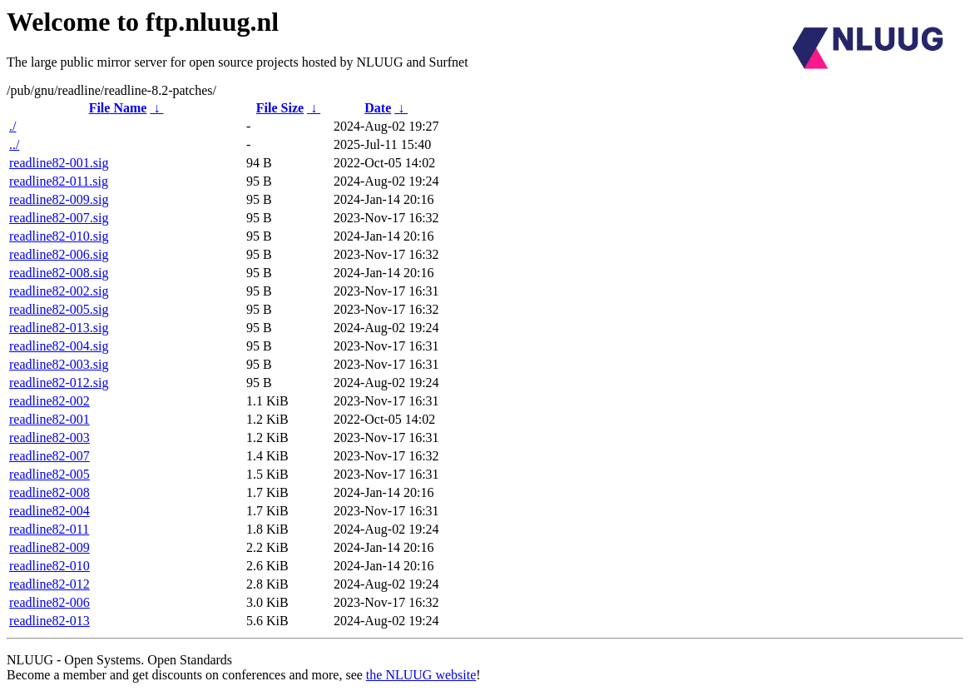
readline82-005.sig (59, 309)
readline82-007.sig (59, 218)
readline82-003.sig (59, 364)
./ (12, 126)
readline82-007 (49, 456)
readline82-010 (49, 566)
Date (377, 108)
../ (14, 144)
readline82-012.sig (59, 382)
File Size (280, 108)
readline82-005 (49, 474)
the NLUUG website (421, 675)
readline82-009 (49, 547)
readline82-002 (49, 401)
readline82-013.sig (59, 328)
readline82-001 (49, 419)
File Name (118, 108)
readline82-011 (49, 529)
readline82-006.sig (59, 254)
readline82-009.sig (59, 199)
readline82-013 (49, 621)
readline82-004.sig (59, 346)
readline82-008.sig (59, 273)
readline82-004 (49, 511)
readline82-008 (49, 492)
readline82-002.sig (59, 291)
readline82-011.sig (58, 181)
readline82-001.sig (59, 163)
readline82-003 (49, 437)
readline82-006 (49, 602)
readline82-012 (49, 584)
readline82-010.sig (59, 236)
